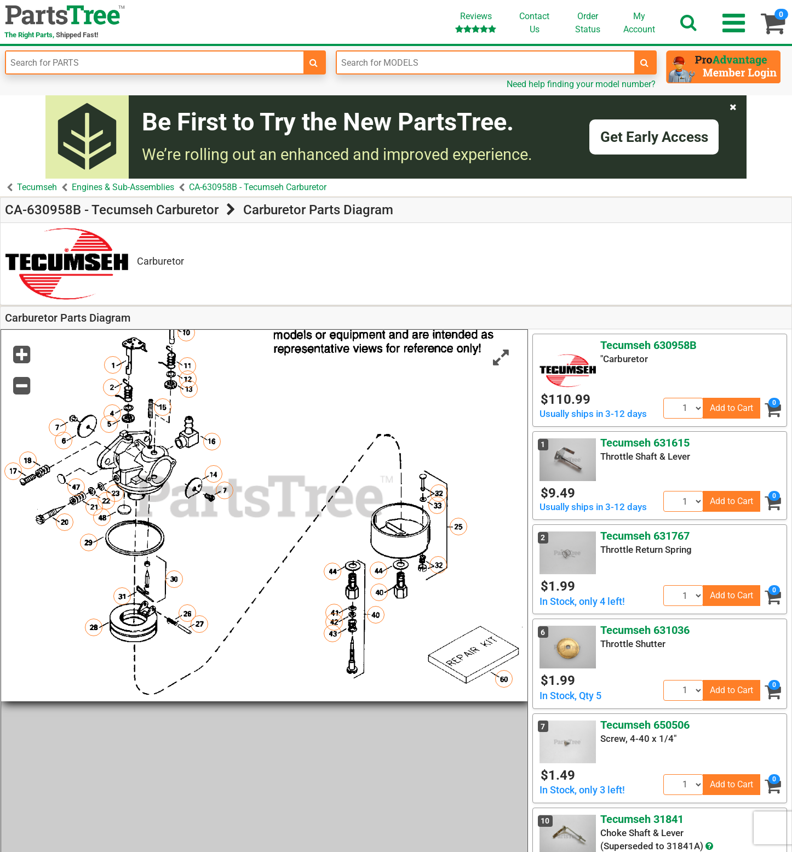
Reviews (475, 22)
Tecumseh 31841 (642, 819)
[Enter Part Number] (154, 62)
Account (639, 22)
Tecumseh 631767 (645, 535)
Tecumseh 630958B (648, 345)
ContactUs (534, 23)
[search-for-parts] (314, 62)
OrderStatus (587, 23)
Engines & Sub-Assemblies (123, 187)
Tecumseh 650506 (645, 724)
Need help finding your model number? (581, 84)
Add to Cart (731, 408)
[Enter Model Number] (485, 62)
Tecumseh (37, 187)
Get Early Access (654, 137)
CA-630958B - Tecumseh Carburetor (257, 187)
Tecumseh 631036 (645, 630)
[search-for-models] (645, 62)
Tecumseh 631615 (645, 442)
